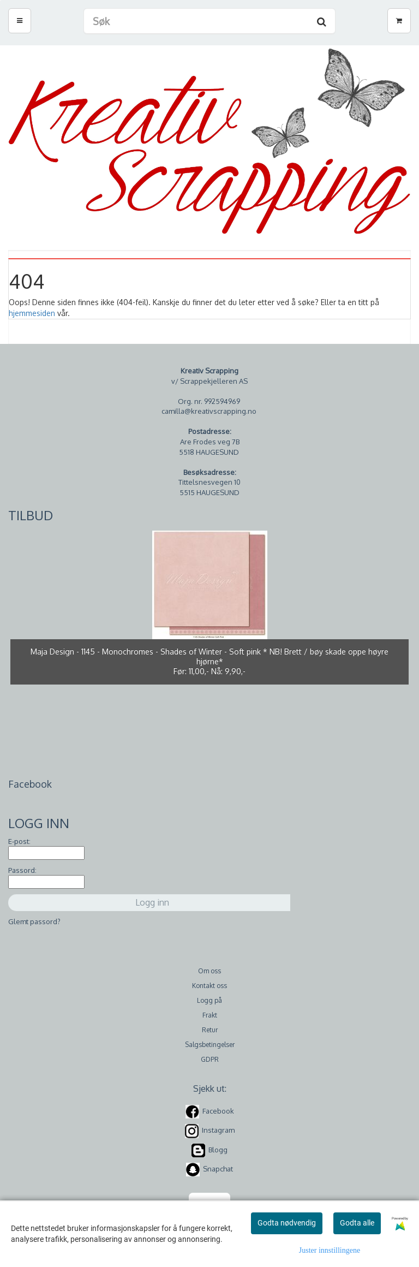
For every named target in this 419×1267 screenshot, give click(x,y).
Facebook (218, 1111)
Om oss (209, 971)
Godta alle (357, 1222)
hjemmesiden (32, 313)
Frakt (209, 1015)
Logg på (209, 1000)
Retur (210, 1030)
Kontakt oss (209, 986)
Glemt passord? (34, 921)
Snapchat (218, 1168)
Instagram (218, 1130)
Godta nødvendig (287, 1222)
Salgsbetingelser (210, 1044)
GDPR (210, 1059)
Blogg (218, 1149)
